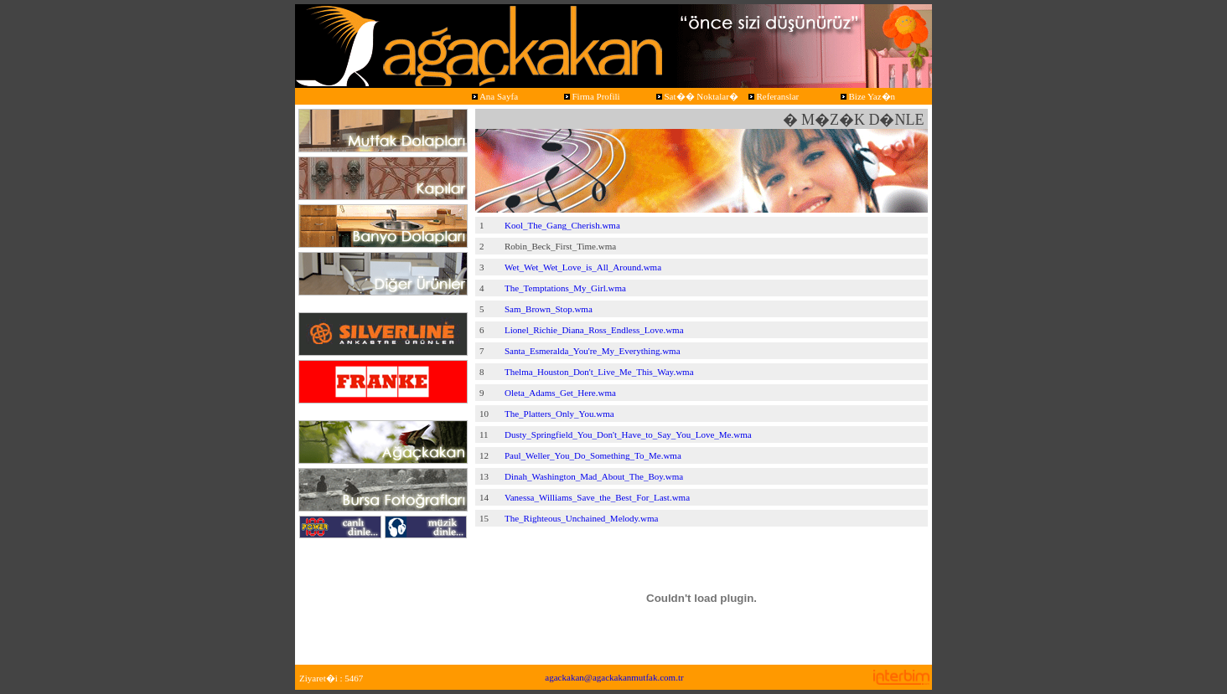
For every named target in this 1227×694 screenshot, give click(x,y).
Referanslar (772, 96)
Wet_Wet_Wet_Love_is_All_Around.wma (583, 267)
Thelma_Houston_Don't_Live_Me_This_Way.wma (599, 372)
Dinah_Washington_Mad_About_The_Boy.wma (594, 476)
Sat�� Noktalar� (696, 96)
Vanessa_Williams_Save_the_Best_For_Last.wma (597, 497)
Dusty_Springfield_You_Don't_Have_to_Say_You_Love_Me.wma (628, 434)
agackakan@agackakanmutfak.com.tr (614, 677)
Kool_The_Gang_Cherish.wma (562, 225)
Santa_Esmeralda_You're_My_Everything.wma (593, 351)
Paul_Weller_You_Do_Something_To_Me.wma (593, 455)
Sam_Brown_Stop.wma (549, 309)
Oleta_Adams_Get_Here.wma (560, 393)
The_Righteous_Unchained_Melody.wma (582, 518)
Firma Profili (591, 96)
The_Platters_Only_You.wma (559, 414)
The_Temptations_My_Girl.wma (565, 288)
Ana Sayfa (493, 96)
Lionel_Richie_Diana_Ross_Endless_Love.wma (594, 330)
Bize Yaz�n (866, 96)
